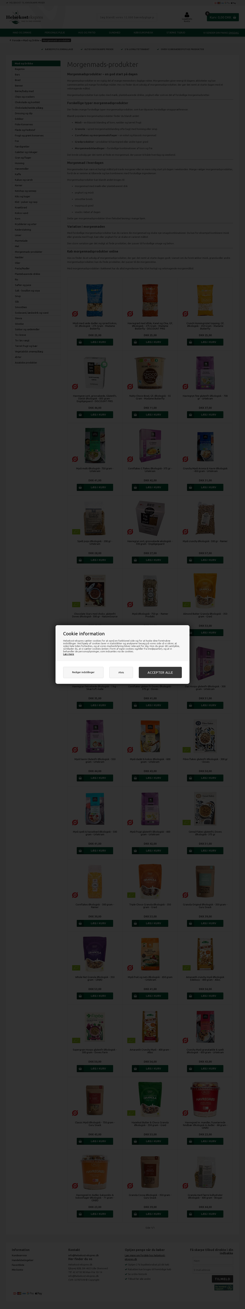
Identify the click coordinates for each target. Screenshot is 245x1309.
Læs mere (68, 654)
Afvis (121, 672)
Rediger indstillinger (83, 672)
